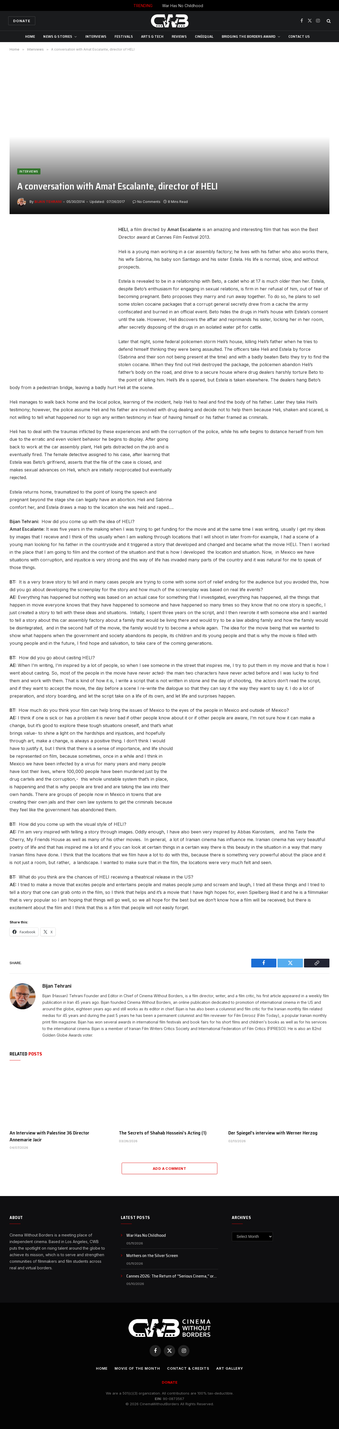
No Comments (146, 202)
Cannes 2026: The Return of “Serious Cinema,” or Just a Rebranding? (170, 1276)
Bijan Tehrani (48, 202)
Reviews (179, 36)
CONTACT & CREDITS (187, 1368)
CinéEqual (204, 36)
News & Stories (57, 36)
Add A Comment (169, 1168)
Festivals (124, 36)
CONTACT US (299, 36)
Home (30, 36)
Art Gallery (230, 1368)
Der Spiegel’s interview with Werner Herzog (272, 1133)
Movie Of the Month (137, 1368)
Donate (21, 21)
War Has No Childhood (182, 5)
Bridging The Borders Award (249, 36)
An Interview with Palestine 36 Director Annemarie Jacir (49, 1136)
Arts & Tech (152, 36)
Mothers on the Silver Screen (152, 1256)
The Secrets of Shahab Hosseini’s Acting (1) (162, 1133)
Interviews (95, 36)
